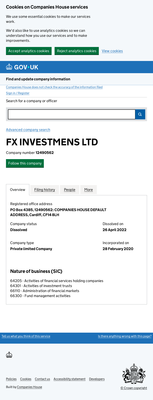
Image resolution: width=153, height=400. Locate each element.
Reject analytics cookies (76, 51)
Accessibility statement (69, 379)
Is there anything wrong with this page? (124, 336)
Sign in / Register (17, 93)
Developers (97, 379)
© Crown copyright (134, 388)
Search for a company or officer (31, 101)
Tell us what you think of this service (26, 336)
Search (140, 114)
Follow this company (25, 163)
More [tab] (88, 189)
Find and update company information (38, 79)
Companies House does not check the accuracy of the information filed (54, 87)
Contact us (42, 379)
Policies (11, 379)
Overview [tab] (17, 189)
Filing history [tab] (44, 189)
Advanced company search (28, 129)
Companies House (29, 387)
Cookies (25, 379)
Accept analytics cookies (28, 51)
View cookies (112, 51)
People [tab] (69, 189)
